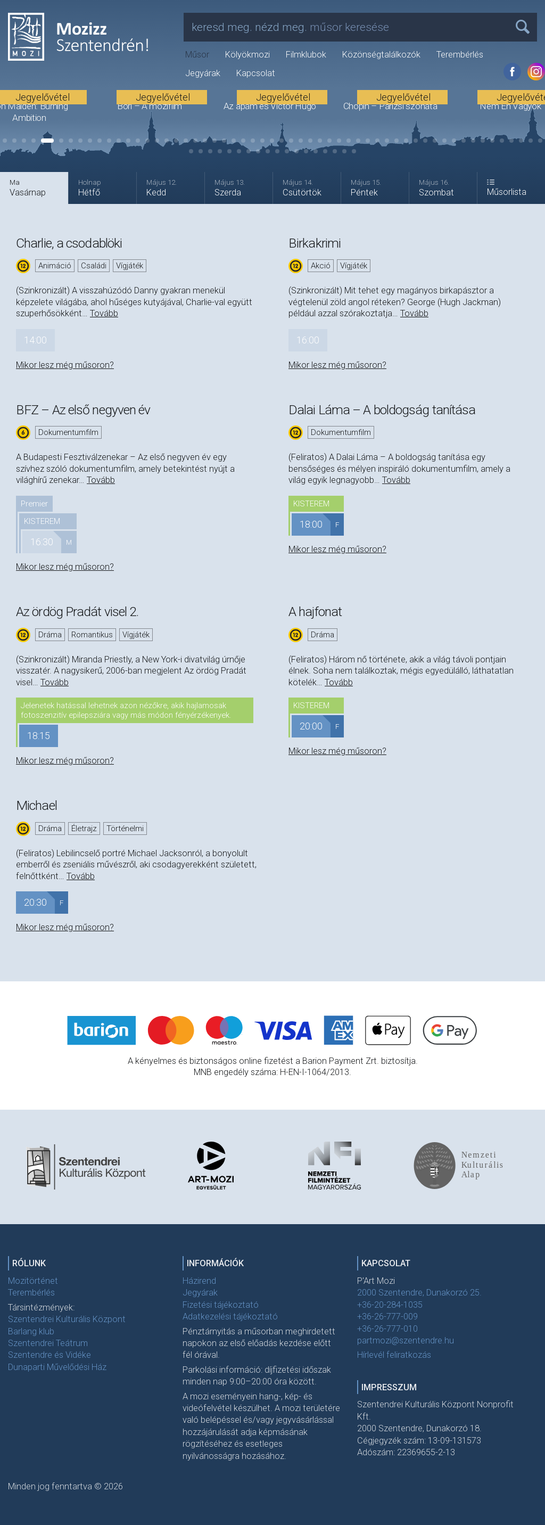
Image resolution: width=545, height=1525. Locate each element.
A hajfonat (315, 611)
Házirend (199, 1281)
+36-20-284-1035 (390, 1305)
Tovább (104, 313)
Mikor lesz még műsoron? (65, 365)
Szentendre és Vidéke (49, 1355)
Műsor (197, 55)
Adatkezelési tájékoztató (230, 1316)
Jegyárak (202, 73)
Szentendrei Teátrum (48, 1343)
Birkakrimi (314, 243)
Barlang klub (31, 1331)
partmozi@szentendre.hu (405, 1340)
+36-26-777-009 (387, 1316)
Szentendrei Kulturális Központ (67, 1319)
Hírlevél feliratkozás (394, 1355)
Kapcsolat (255, 73)
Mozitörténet (33, 1281)
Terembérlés (459, 55)
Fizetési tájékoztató (221, 1305)
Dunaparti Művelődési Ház (57, 1367)
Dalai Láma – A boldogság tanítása (381, 409)
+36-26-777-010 (387, 1329)
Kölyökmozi (247, 55)
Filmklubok (306, 55)
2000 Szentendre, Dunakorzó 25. (419, 1293)
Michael (36, 805)
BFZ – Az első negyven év (83, 409)
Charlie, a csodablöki (69, 243)
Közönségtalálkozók (381, 55)
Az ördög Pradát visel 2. (77, 611)
